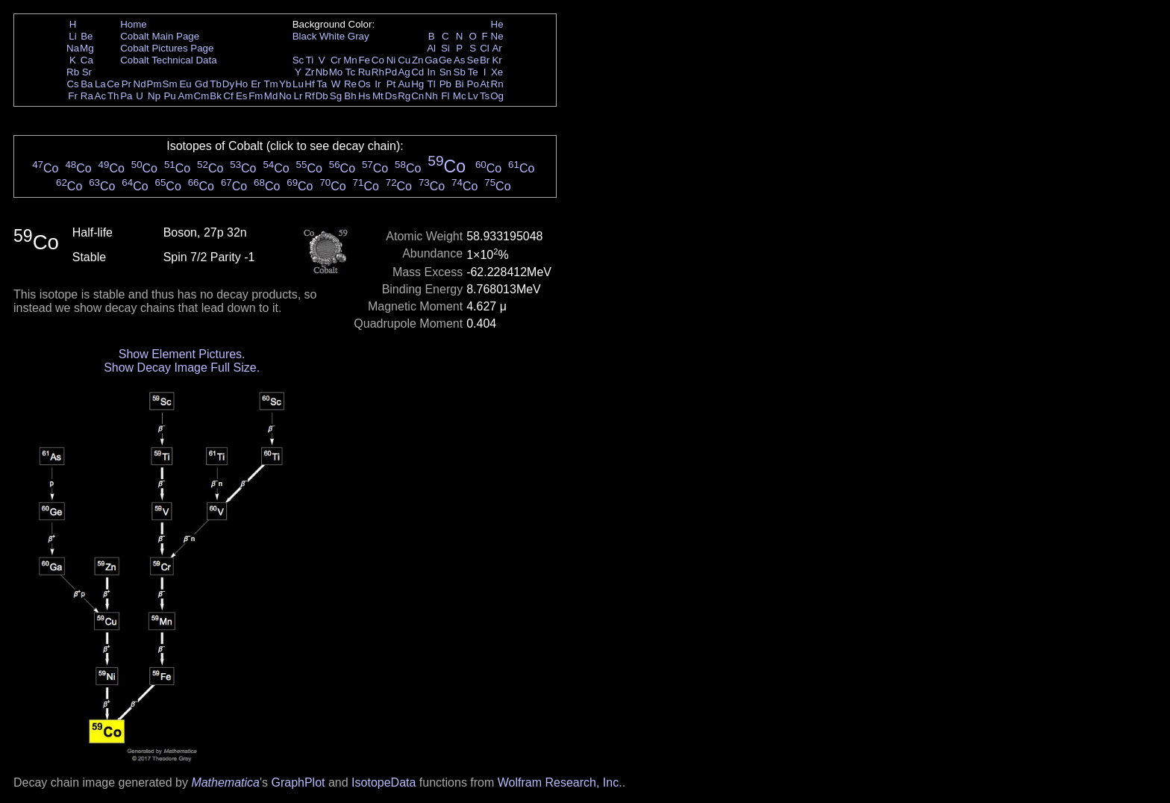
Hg (417, 84)
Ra (87, 95)
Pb (445, 84)
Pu (169, 95)
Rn (497, 84)
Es (242, 95)
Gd (201, 84)
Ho (241, 84)
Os (364, 84)
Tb (216, 84)
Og (497, 95)
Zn (418, 60)
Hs (364, 95)
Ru (364, 72)
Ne (497, 36)
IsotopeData (383, 782)
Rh (378, 72)
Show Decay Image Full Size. (182, 367)
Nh (431, 95)
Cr (336, 60)
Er (255, 84)
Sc (298, 60)
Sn (445, 72)
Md (271, 95)
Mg (87, 48)
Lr (298, 95)
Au (404, 84)
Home (133, 24)
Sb (460, 72)
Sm (170, 84)
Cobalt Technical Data (168, 60)
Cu (404, 60)
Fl (445, 95)
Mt (378, 95)
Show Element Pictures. (182, 354)
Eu (185, 84)
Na (72, 48)
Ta (321, 84)
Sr (87, 72)
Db (322, 95)
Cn (417, 95)
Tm (270, 84)
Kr (496, 60)
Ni (391, 60)
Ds (391, 95)
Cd (417, 72)
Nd (140, 84)
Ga (431, 60)
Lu (298, 84)
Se (473, 60)
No (285, 95)
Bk (216, 95)
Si (445, 48)
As (460, 60)
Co (378, 60)
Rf (309, 95)
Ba (87, 84)
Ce (113, 84)
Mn (350, 60)
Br (484, 60)
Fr (73, 95)
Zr (310, 72)
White (332, 36)
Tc (350, 72)
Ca (87, 60)
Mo (336, 72)
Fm (255, 95)
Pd (391, 72)
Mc (459, 95)
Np (154, 95)
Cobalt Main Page (159, 36)
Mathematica (225, 782)
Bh (350, 95)
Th (113, 95)
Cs (72, 84)
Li (72, 36)
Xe (497, 72)
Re (350, 84)
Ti (310, 60)
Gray (358, 36)
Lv (473, 95)
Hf (309, 84)
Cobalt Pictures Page (166, 48)
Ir (378, 84)
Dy (228, 84)
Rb (72, 72)
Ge (445, 60)
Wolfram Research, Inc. (560, 782)
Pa (126, 95)
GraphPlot (298, 782)
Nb (322, 72)
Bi (459, 84)
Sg (336, 95)
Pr (126, 84)
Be (87, 36)
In (432, 72)
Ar (496, 48)
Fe (364, 60)
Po (473, 84)
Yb (285, 84)
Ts (484, 95)
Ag (404, 72)
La (100, 84)
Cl (484, 48)
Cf (228, 95)
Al (431, 48)
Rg (404, 95)
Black (304, 36)
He (497, 24)
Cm (202, 95)
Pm (154, 84)
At (484, 84)
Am (185, 95)
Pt (391, 84)
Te (473, 72)
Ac (101, 95)
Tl (432, 84)
